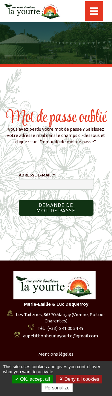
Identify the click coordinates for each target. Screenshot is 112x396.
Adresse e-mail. (37, 175)
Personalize (57, 387)
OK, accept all (32, 379)
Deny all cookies (79, 379)
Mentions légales (56, 354)
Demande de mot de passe (55, 207)
